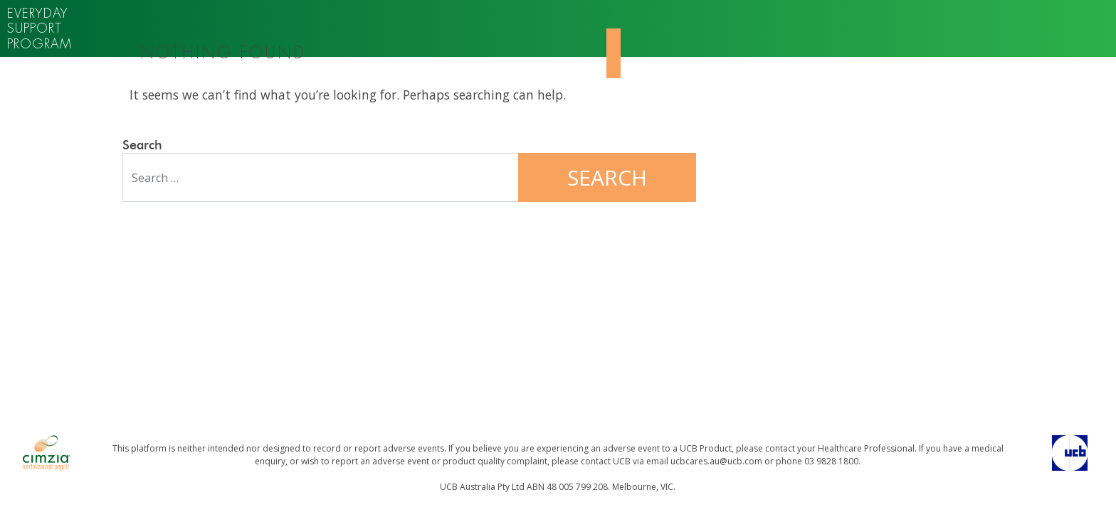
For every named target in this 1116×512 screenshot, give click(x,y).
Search (142, 145)
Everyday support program (39, 28)
